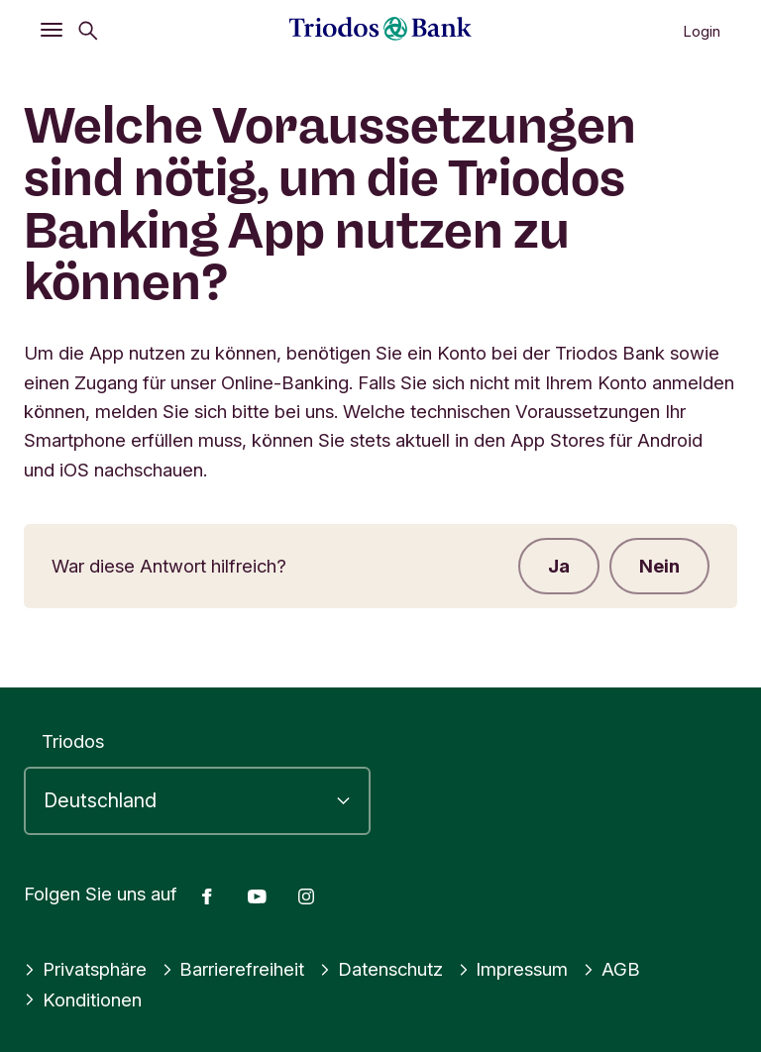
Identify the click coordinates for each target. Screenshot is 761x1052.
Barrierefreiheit (233, 969)
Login (701, 31)
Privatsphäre (85, 969)
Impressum (513, 969)
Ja (559, 566)
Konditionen (83, 999)
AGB (611, 969)
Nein (659, 566)
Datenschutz (381, 969)
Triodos (73, 741)
